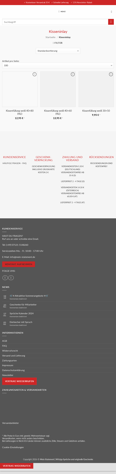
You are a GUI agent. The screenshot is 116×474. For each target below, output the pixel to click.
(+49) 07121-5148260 (17, 244)
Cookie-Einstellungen (13, 447)
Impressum (7, 365)
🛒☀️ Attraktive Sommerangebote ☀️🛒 (29, 295)
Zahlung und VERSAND (72, 159)
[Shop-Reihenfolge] (58, 51)
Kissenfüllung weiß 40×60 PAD (58, 112)
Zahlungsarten (9, 360)
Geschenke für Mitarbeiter (23, 304)
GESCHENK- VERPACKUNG (43, 159)
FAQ (4, 345)
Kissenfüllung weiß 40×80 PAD (20, 112)
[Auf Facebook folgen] (5, 277)
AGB (4, 340)
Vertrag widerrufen (16, 465)
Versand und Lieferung (13, 355)
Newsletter (7, 375)
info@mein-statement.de (22, 257)
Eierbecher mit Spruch (21, 322)
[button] (62, 12)
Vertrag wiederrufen (19, 381)
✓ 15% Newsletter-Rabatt (81, 2)
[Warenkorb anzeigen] (112, 12)
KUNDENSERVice (14, 157)
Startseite (50, 37)
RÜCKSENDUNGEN (101, 157)
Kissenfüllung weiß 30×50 (96, 110)
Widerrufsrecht (10, 350)
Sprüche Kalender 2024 (22, 313)
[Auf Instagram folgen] (11, 277)
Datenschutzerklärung (13, 370)
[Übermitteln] (111, 22)
